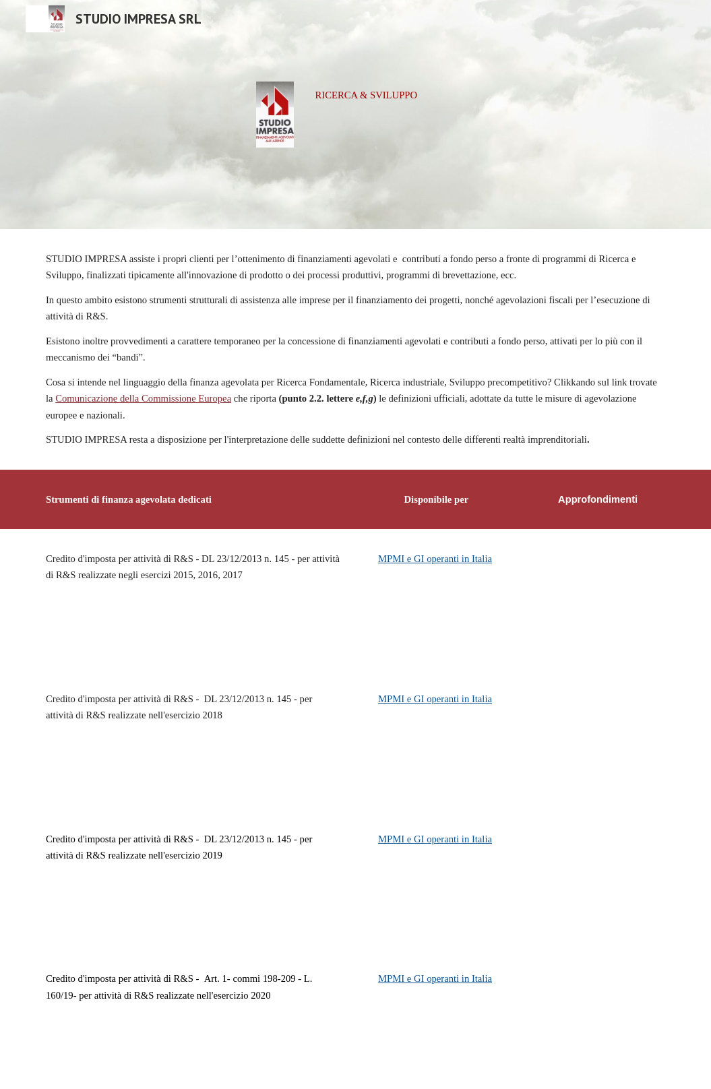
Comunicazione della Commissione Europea (143, 398)
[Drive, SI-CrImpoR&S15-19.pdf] (598, 879)
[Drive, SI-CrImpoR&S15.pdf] (598, 599)
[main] (409, 95)
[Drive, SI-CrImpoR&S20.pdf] (598, 1019)
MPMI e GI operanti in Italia (435, 558)
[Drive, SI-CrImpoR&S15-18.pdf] (598, 739)
